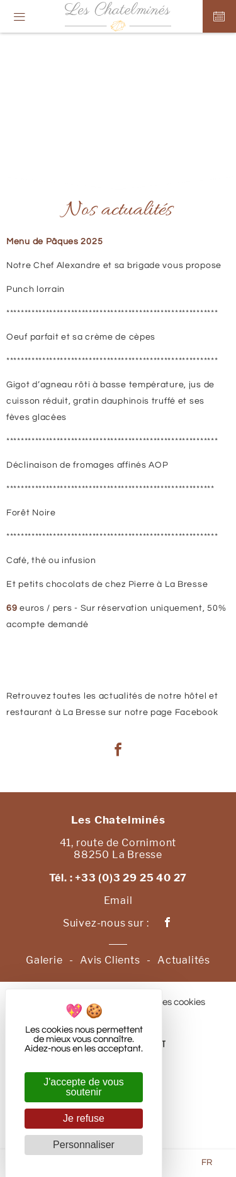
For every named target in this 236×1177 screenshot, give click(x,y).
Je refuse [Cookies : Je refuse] (83, 1118)
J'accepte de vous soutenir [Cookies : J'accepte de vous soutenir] (83, 1087)
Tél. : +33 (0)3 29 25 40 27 (118, 878)
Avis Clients (110, 960)
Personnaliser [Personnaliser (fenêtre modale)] (84, 1144)
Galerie (44, 960)
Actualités (183, 960)
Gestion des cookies (164, 1002)
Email (118, 900)
